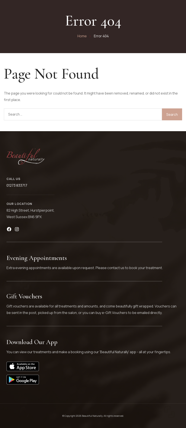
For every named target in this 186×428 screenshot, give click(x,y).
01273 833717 (16, 185)
